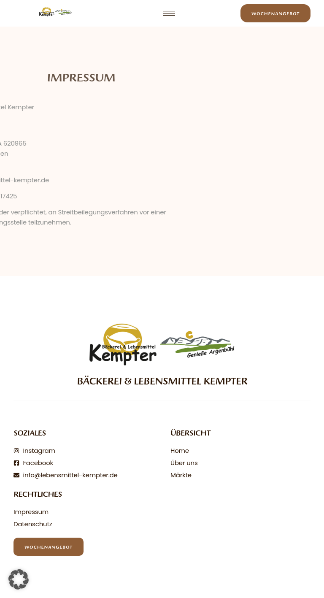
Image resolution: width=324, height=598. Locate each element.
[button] (18, 579)
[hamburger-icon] (168, 13)
